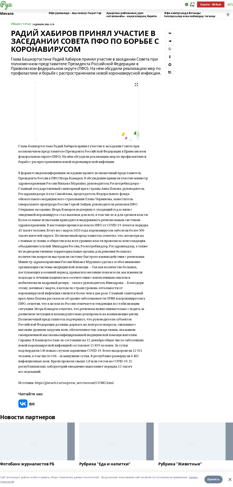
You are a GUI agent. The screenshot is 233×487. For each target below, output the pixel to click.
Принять (213, 479)
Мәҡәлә (6, 14)
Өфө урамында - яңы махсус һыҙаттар (75, 13)
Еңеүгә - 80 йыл (210, 4)
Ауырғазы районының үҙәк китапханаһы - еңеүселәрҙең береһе (131, 15)
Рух (6, 4)
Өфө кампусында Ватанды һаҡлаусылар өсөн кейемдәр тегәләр (189, 15)
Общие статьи (21, 24)
